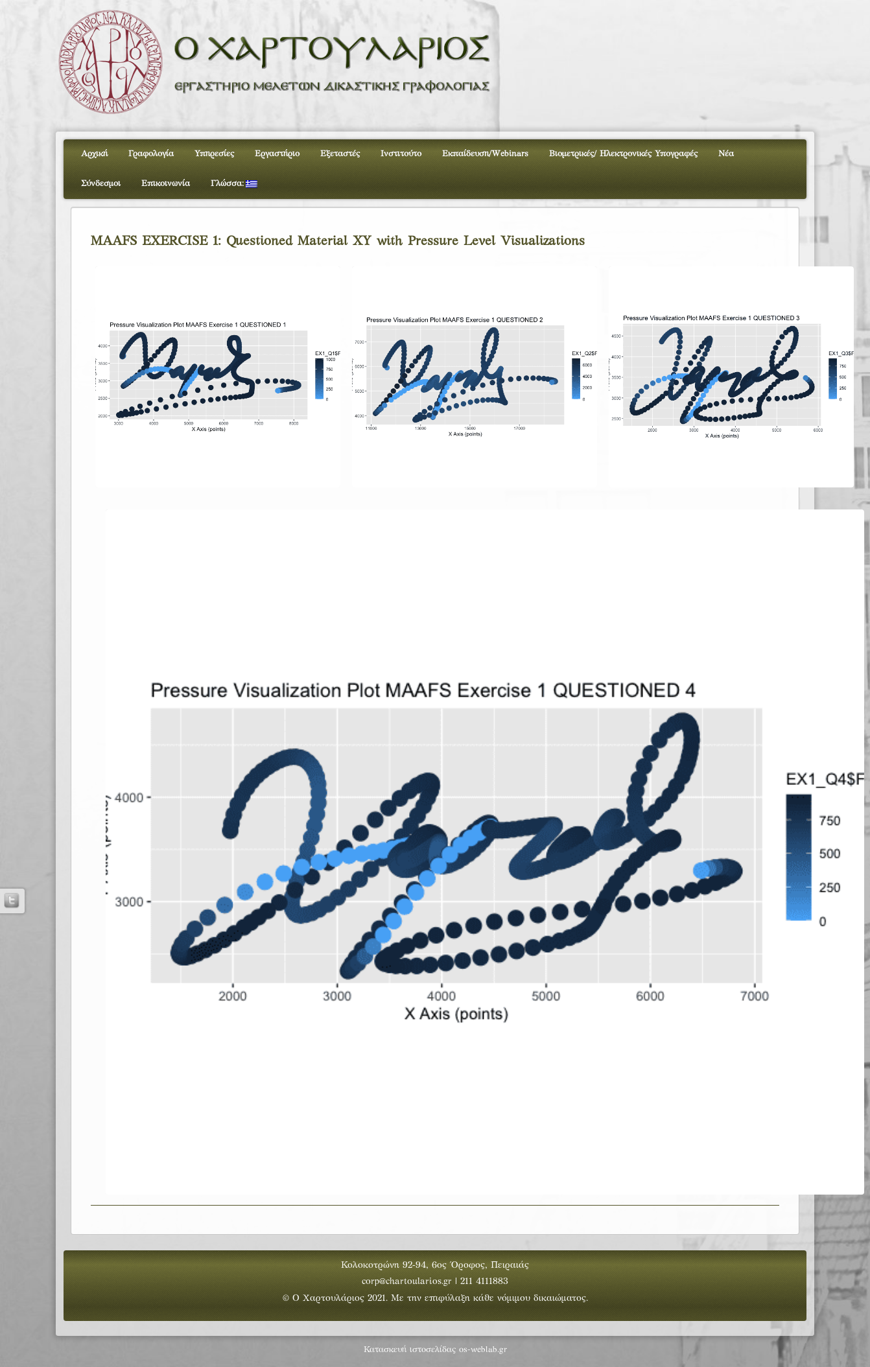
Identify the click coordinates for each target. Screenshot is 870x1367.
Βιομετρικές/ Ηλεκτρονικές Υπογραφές (623, 154)
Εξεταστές (340, 154)
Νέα (726, 154)
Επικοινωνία (165, 184)
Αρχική (94, 154)
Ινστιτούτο (401, 154)
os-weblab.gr (483, 1350)
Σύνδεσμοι (101, 184)
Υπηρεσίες (214, 154)
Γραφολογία (151, 154)
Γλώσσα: (234, 184)
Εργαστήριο (277, 154)
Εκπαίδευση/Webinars (485, 154)
